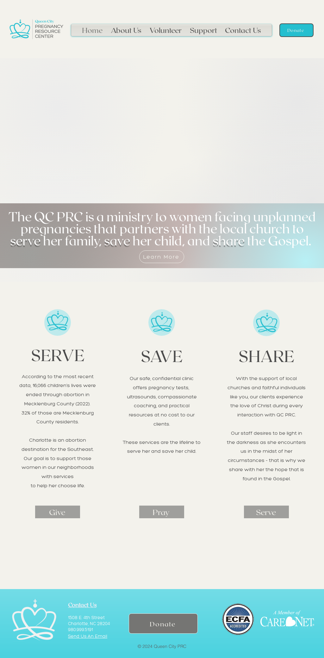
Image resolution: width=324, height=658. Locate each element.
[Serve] (266, 512)
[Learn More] (161, 256)
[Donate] (296, 30)
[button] (126, 29)
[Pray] (161, 512)
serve (25, 240)
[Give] (57, 512)
